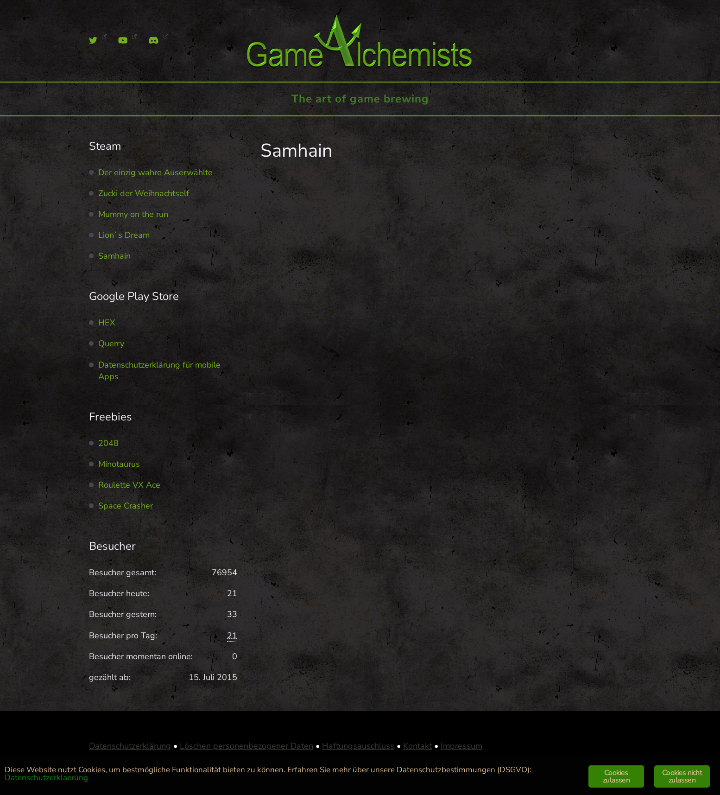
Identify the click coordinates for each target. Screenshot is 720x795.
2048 (108, 443)
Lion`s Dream (124, 235)
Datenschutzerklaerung (46, 777)
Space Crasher (125, 505)
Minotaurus (119, 464)
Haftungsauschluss (358, 745)
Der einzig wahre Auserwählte (155, 172)
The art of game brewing (360, 98)
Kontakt (417, 745)
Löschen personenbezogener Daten (246, 745)
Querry (111, 343)
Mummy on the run (133, 214)
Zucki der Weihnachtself (143, 193)
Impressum (461, 745)
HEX (106, 322)
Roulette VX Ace (129, 484)
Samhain (114, 255)
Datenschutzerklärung (130, 745)
